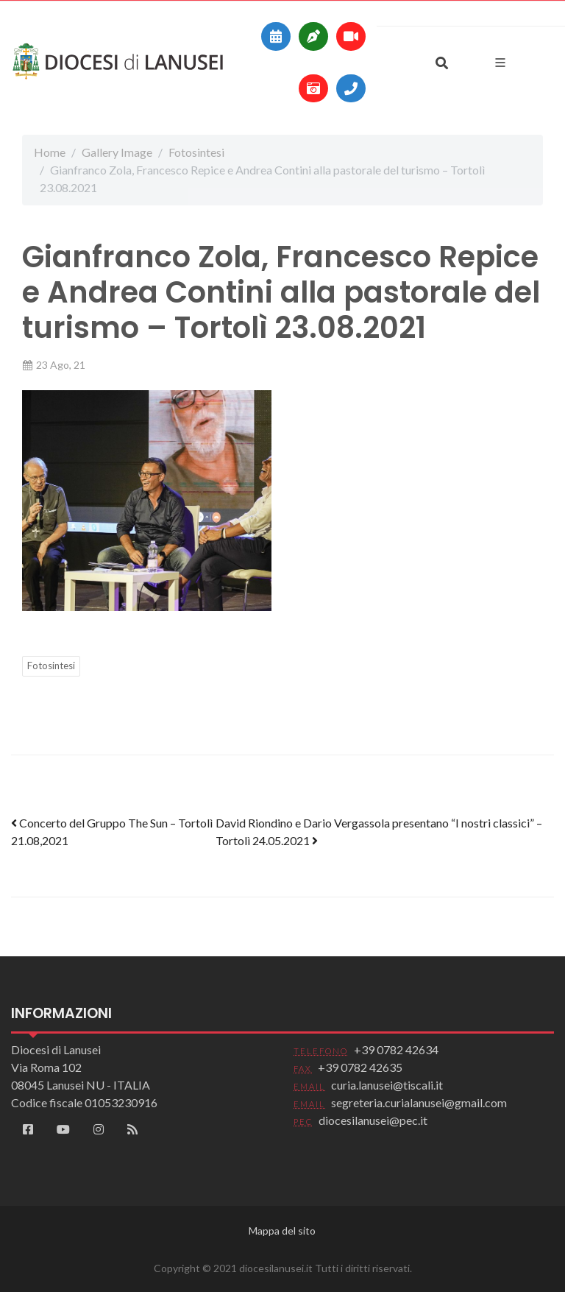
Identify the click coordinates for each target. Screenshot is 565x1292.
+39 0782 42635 (360, 1067)
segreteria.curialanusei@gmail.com (419, 1102)
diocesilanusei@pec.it (373, 1120)
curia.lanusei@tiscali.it (387, 1085)
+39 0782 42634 (396, 1049)
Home (49, 152)
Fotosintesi (196, 152)
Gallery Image (117, 152)
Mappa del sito (282, 1230)
